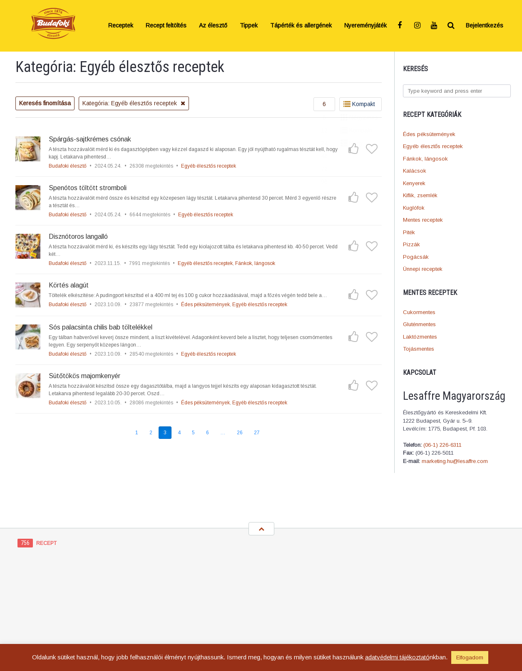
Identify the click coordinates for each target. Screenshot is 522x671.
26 (240, 433)
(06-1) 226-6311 (442, 445)
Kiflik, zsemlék (420, 195)
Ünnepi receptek (422, 269)
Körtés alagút (69, 285)
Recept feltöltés (166, 25)
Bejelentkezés (484, 25)
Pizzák (411, 244)
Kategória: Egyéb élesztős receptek (133, 103)
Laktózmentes (420, 337)
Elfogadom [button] (469, 657)
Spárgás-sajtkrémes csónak (90, 139)
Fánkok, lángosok (425, 159)
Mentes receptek (423, 220)
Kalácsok (414, 171)
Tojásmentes (418, 349)
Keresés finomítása (45, 103)
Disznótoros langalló (78, 236)
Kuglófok (414, 208)
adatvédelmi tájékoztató (397, 657)
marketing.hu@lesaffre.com (455, 461)
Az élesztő (213, 25)
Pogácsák (416, 257)
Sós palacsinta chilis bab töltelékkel (100, 327)
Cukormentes (419, 312)
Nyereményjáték (365, 25)
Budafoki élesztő (68, 166)
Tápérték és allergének (301, 25)
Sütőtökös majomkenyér (84, 375)
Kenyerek (414, 183)
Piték (409, 232)
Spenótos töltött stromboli (88, 187)
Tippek (249, 25)
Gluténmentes (419, 324)
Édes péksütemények (429, 134)
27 (257, 433)
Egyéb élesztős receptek (433, 146)
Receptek (120, 25)
